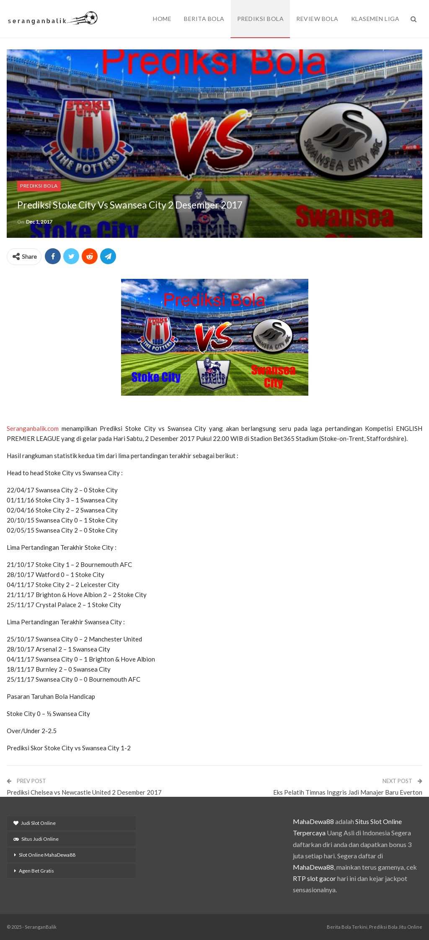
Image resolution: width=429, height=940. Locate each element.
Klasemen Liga (375, 18)
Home (162, 18)
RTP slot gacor (314, 878)
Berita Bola (204, 18)
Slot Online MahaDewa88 (47, 855)
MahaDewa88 (313, 821)
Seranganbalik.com (33, 428)
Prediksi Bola (260, 18)
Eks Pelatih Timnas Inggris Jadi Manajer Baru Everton (347, 792)
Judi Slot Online (34, 823)
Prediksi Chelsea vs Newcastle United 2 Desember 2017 (84, 792)
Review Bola (317, 18)
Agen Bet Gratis (36, 871)
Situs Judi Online (36, 839)
